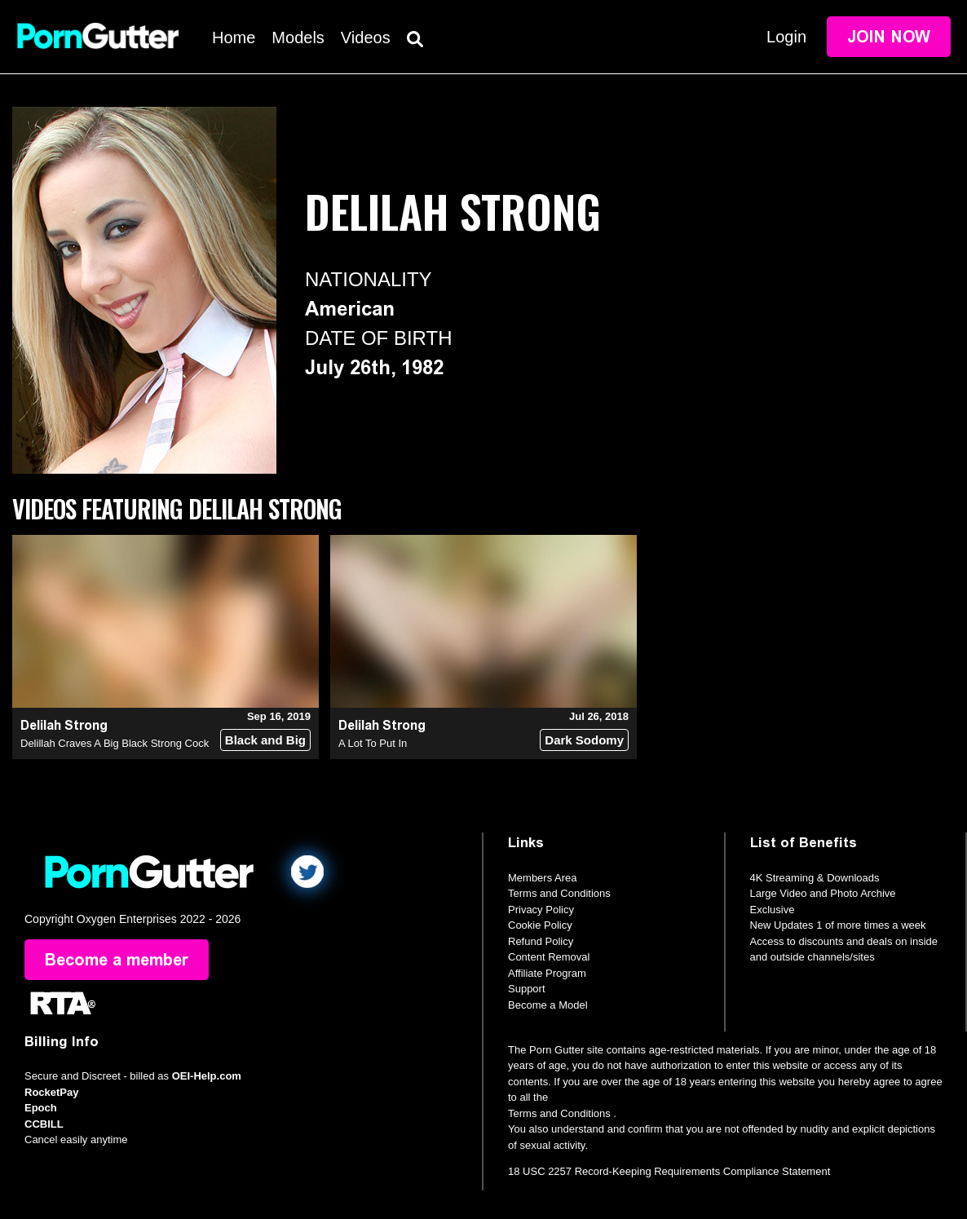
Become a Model (548, 1005)
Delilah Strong (64, 725)
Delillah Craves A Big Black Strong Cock (114, 743)
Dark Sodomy (584, 740)
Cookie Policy (540, 925)
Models (298, 37)
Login (786, 37)
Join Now (888, 36)
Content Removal (548, 957)
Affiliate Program (547, 973)
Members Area (542, 878)
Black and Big (265, 740)
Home (233, 37)
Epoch (40, 1108)
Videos (366, 37)
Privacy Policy (541, 909)
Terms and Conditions (559, 893)
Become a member (116, 959)
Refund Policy (540, 941)
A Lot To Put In (372, 743)
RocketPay (51, 1092)
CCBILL (44, 1124)
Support (526, 989)
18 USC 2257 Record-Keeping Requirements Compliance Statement (669, 1171)
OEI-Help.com (206, 1076)
